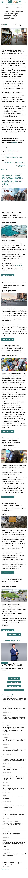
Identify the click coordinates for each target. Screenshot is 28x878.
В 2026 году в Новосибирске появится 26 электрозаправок (14, 854)
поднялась (14, 142)
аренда (20, 157)
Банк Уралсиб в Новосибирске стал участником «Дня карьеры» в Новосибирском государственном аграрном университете (7, 181)
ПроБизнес (9, 821)
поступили (18, 265)
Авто (4, 766)
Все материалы (5, 672)
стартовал (16, 242)
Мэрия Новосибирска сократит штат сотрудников (13, 797)
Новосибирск (10, 154)
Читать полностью (8, 275)
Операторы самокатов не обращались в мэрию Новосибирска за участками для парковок (14, 699)
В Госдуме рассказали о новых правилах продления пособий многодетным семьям (14, 740)
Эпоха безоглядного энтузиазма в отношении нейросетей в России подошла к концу (12, 824)
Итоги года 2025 (14, 682)
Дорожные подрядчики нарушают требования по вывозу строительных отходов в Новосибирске (13, 788)
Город (8, 696)
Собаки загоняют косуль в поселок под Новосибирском (14, 806)
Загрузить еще (14, 635)
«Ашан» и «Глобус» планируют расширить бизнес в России (11, 834)
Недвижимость (17, 7)
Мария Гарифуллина (11, 355)
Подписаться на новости (20, 166)
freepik (6, 147)
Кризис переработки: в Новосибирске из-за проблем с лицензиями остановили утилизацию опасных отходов (13, 729)
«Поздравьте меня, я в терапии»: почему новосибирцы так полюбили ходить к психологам (14, 750)
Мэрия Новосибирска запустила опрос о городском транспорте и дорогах (13, 285)
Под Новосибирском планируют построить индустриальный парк (12, 863)
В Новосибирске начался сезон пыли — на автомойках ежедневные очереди (14, 759)
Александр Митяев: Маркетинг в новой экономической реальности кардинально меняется (11, 664)
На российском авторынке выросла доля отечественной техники (14, 768)
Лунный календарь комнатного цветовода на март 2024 (19, 178)
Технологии (16, 821)
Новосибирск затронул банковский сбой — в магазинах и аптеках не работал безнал (14, 778)
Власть (4, 715)
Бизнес (8, 7)
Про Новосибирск (14, 686)
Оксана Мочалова (11, 290)
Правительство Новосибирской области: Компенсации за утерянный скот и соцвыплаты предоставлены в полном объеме (15, 844)
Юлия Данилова (10, 222)
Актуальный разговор (10, 640)
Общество (13, 696)
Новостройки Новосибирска (14, 690)
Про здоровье (14, 678)
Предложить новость (19, 162)
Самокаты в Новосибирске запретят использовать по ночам (11, 581)
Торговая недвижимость (11, 157)
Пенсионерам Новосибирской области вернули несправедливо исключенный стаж (14, 718)
